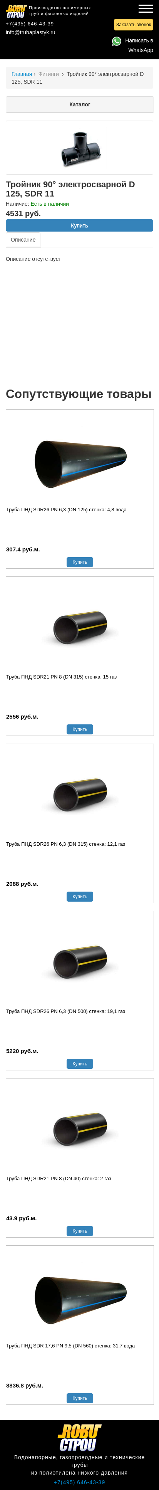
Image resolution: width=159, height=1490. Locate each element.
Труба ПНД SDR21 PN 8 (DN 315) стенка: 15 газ (61, 677)
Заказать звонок (133, 24)
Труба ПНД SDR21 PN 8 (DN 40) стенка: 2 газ (58, 1178)
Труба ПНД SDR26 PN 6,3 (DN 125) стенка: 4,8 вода (66, 509)
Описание (23, 240)
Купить (79, 225)
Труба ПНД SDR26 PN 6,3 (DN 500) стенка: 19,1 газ (65, 1011)
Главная (22, 74)
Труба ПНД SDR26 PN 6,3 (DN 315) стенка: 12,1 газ (65, 844)
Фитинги (49, 74)
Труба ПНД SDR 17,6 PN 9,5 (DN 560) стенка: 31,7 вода (70, 1346)
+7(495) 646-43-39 (30, 24)
